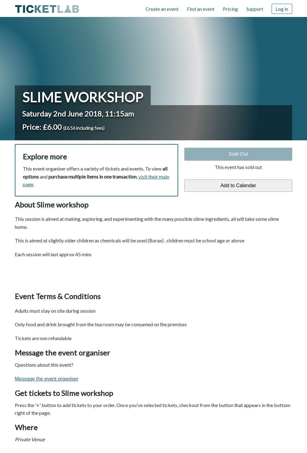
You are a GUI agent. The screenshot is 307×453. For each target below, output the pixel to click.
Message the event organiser (46, 378)
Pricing (230, 9)
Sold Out (238, 154)
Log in (282, 9)
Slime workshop (82, 97)
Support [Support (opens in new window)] (254, 9)
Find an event (201, 9)
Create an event (161, 9)
